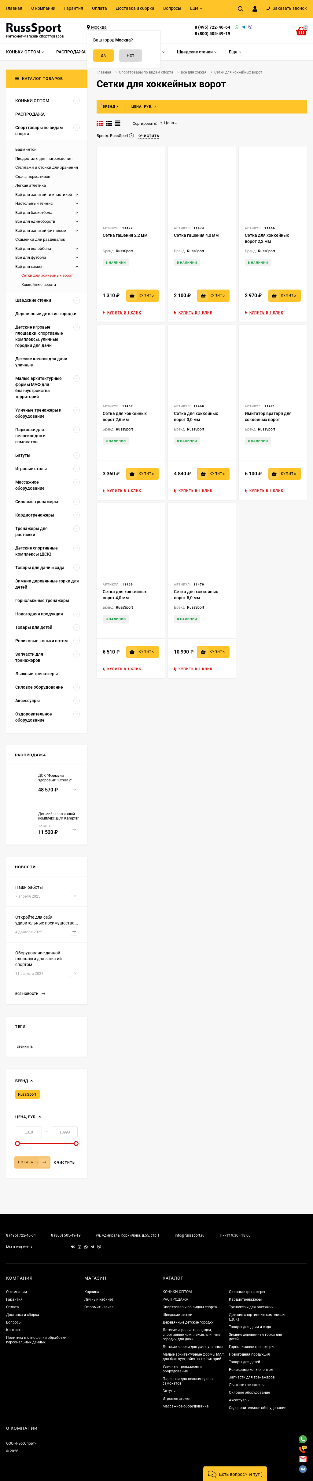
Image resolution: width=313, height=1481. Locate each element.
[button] (235, 1473)
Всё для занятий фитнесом (40, 230)
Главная (14, 8)
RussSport (27, 1094)
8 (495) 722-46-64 (212, 27)
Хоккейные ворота (38, 284)
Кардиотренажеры (245, 1299)
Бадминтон (26, 149)
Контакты (14, 1330)
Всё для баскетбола (33, 212)
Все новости (30, 994)
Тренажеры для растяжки (251, 1307)
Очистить (64, 1163)
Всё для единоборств (35, 221)
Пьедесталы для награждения (43, 158)
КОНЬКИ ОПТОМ (177, 1292)
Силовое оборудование (249, 1392)
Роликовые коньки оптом (251, 1369)
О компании (43, 8)
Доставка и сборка (135, 8)
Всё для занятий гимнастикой (43, 194)
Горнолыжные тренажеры (251, 1347)
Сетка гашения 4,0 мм (196, 235)
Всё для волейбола (33, 248)
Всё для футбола (30, 257)
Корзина (91, 1292)
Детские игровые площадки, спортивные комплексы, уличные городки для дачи (191, 1334)
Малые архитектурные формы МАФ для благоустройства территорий (193, 1356)
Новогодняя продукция (249, 1354)
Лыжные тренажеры (246, 1385)
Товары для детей (244, 1362)
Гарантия (73, 8)
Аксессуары (239, 1400)
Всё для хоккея (29, 266)
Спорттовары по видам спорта (190, 1307)
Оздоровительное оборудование (257, 1408)
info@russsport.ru (189, 1235)
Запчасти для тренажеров (252, 1377)
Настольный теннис (34, 203)
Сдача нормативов (32, 176)
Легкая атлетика (30, 185)
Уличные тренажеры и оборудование (182, 1368)
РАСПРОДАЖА (175, 1299)
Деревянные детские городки (188, 1322)
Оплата (99, 8)
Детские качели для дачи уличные (193, 1347)
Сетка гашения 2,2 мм (125, 235)
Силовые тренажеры (247, 1292)
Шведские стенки (177, 1315)
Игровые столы (176, 1398)
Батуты (169, 1391)
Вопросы (172, 8)
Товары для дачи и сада (250, 1327)
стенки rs (25, 1046)
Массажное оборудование (185, 1406)
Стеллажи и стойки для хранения (46, 167)
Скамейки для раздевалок (40, 239)
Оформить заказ (98, 1307)
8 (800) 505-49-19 (212, 33)
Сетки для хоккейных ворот (47, 275)
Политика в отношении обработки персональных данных (36, 1339)
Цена (167, 123)
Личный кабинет (98, 1299)
